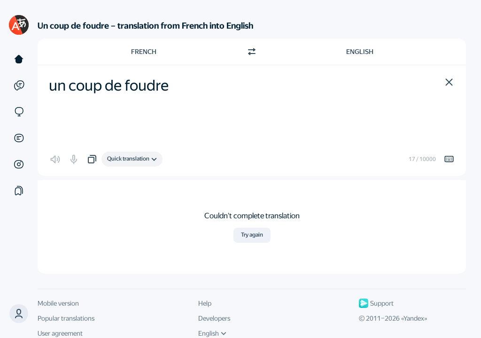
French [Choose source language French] (143, 51)
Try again (252, 234)
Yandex (413, 318)
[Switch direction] (251, 51)
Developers (214, 318)
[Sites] (18, 111)
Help (204, 303)
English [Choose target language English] (359, 51)
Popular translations (66, 318)
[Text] (18, 59)
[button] (449, 82)
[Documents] (18, 138)
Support (376, 303)
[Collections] (18, 190)
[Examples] (18, 85)
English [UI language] (212, 333)
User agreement (60, 333)
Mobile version (58, 303)
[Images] (18, 164)
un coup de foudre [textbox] (109, 85)
